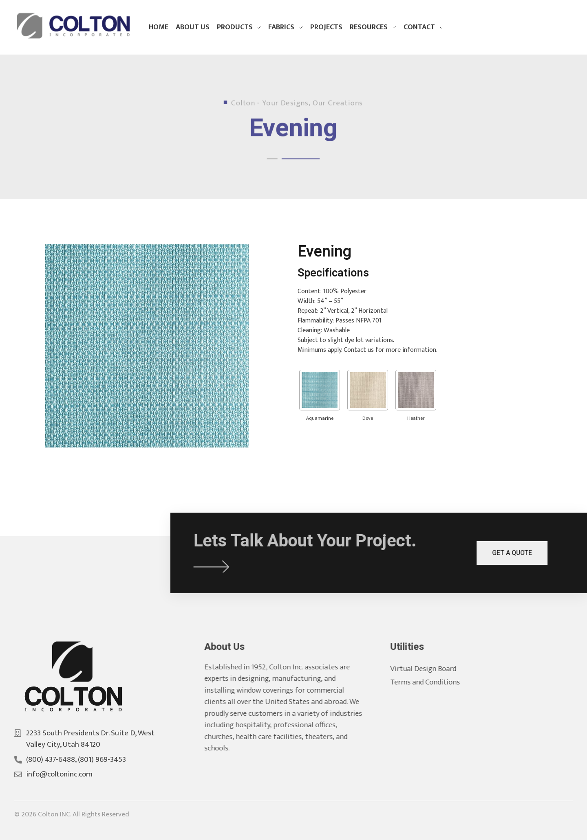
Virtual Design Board (432, 668)
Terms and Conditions (434, 682)
